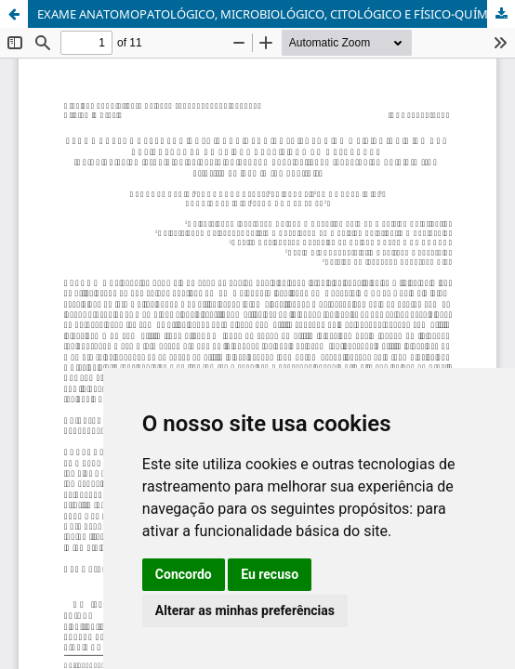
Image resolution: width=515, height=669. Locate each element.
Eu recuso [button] (269, 574)
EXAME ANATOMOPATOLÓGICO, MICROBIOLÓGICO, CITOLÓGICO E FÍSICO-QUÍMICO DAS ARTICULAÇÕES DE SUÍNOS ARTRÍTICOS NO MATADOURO (276, 14)
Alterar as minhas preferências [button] (245, 610)
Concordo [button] (183, 574)
